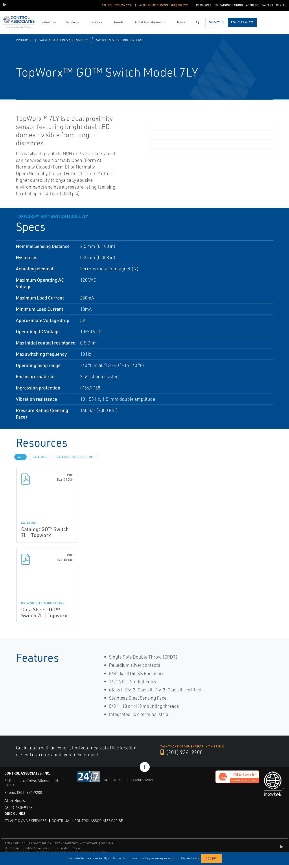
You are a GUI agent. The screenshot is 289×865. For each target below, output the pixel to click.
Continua (60, 820)
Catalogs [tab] (40, 457)
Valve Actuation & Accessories (63, 40)
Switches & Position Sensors (119, 40)
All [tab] (20, 457)
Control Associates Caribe (98, 820)
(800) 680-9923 (18, 807)
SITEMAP (107, 843)
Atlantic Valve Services (25, 820)
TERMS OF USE (15, 843)
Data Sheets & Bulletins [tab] (75, 457)
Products (23, 40)
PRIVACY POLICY (40, 843)
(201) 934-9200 (181, 752)
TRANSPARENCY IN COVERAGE (76, 843)
